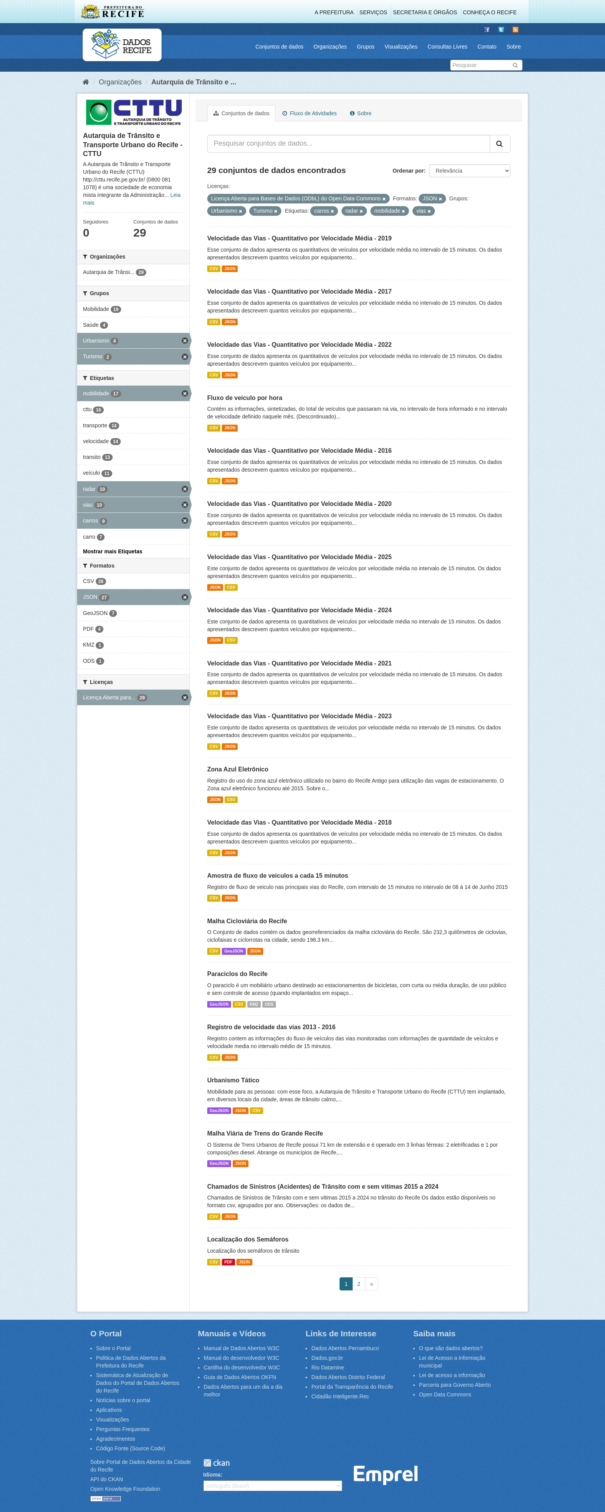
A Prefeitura (334, 12)
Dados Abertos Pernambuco (345, 1348)
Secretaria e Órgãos (425, 12)
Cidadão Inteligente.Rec (340, 1396)
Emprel (385, 1475)
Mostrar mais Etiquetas (112, 551)
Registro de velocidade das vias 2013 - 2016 (271, 1027)
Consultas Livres (448, 47)
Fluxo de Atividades (309, 113)
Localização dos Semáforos (248, 1239)
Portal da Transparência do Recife (352, 1387)
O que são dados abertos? (451, 1348)
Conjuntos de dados (279, 47)
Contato (487, 47)
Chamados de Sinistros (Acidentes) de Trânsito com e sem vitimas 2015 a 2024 (322, 1186)
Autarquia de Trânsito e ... (193, 82)
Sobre (514, 47)
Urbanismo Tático (233, 1080)
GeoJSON (233, 951)
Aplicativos (109, 1410)
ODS (269, 1004)
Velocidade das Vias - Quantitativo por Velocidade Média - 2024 (299, 610)
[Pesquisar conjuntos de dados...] (348, 144)
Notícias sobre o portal (123, 1400)
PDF (228, 1262)
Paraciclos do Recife (237, 974)
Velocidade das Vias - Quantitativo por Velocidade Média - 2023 (299, 716)
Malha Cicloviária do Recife (247, 921)
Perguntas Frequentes (123, 1429)
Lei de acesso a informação (452, 1375)
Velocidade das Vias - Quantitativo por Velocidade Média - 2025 (299, 557)
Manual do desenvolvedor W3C (241, 1358)
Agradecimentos (115, 1439)
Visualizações (401, 47)
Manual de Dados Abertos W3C (241, 1348)
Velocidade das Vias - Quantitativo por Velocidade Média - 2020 (299, 504)
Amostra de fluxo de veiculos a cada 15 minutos (277, 875)
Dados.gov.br (327, 1358)
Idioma (212, 1475)
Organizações (329, 47)
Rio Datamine (327, 1367)
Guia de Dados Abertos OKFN (240, 1377)
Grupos (366, 47)
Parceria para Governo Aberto (455, 1385)
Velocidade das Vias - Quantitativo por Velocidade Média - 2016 (299, 450)
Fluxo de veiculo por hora (244, 398)
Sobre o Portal (113, 1348)
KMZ (254, 1004)
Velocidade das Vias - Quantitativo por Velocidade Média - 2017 (299, 291)
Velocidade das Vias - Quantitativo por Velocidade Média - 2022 (299, 344)
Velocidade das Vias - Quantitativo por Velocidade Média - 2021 (299, 663)
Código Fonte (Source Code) (130, 1448)
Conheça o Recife (490, 12)
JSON (229, 268)
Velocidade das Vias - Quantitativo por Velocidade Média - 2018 (299, 822)
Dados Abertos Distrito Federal (348, 1377)
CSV (214, 268)
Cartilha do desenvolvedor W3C (242, 1367)
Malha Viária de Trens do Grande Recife (265, 1133)
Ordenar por (408, 171)
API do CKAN (106, 1479)
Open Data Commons (445, 1394)
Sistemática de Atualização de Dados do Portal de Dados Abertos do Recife (137, 1383)
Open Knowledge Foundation (125, 1489)
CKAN (216, 1463)
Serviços (373, 12)
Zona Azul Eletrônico (238, 769)
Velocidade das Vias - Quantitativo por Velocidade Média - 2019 (299, 238)
